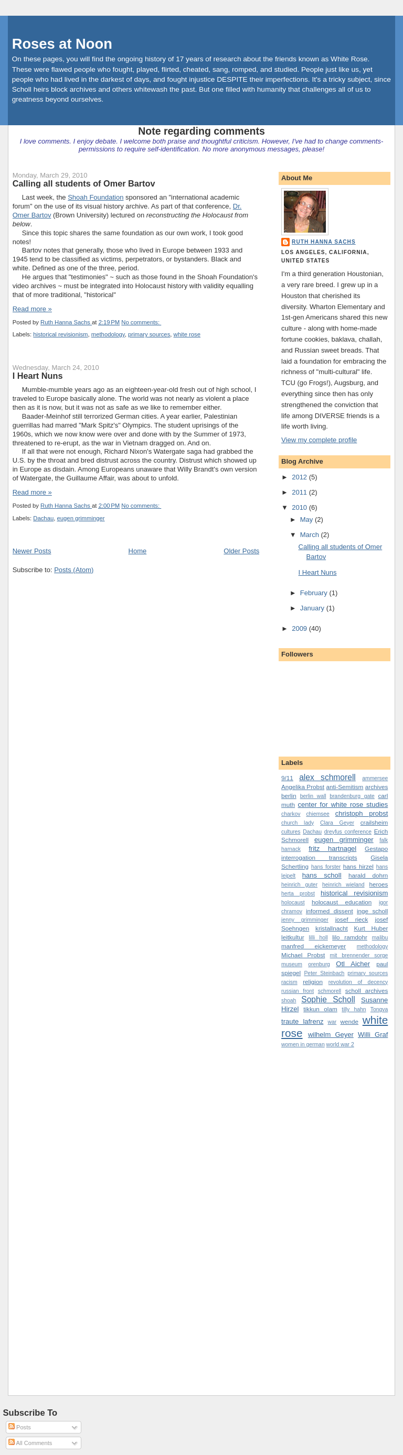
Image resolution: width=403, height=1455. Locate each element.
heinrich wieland (343, 885)
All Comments (30, 1443)
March (310, 535)
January (313, 608)
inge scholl (372, 910)
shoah (288, 1000)
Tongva (379, 1009)
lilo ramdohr (349, 937)
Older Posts (241, 551)
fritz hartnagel (332, 848)
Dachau (43, 518)
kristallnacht (331, 928)
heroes (378, 884)
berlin (288, 795)
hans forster (326, 867)
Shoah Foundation (95, 197)
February (315, 593)
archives (376, 786)
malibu (380, 937)
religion (313, 981)
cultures (290, 832)
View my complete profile (319, 440)
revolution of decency (358, 982)
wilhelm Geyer (331, 1034)
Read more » (32, 309)
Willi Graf (373, 1034)
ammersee (375, 778)
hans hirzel (358, 866)
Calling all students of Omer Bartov (84, 183)
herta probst (298, 893)
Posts (19, 1427)
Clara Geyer (337, 823)
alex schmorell (327, 777)
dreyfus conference (348, 832)
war (331, 1022)
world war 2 (340, 1044)
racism (289, 982)
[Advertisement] (323, 1213)
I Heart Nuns (38, 375)
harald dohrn (368, 875)
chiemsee (317, 814)
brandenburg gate (352, 796)
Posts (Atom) (73, 570)
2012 (300, 477)
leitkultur (292, 937)
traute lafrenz (302, 1021)
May (307, 519)
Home (138, 551)
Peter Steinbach (324, 973)
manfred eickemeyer (313, 946)
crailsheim (374, 822)
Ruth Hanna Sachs (324, 242)
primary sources (149, 334)
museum (291, 964)
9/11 (287, 777)
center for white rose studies (343, 804)
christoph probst (361, 813)
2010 (300, 507)
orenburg (319, 964)
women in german (303, 1044)
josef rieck (351, 919)
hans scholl (322, 875)
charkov (290, 814)
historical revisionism (60, 334)
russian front (297, 991)
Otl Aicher (353, 964)
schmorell (329, 991)
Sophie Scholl (328, 999)
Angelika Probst (302, 786)
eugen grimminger (81, 518)
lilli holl (318, 937)
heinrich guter (299, 885)
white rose (187, 334)
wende (349, 1021)
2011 (300, 492)
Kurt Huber (371, 928)
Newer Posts (32, 551)
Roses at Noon (62, 44)
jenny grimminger (304, 920)
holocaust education (342, 902)
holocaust (292, 902)
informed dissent (329, 910)
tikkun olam (320, 1008)
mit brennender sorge (359, 955)
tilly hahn (354, 1009)
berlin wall (313, 796)
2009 (300, 628)
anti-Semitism (345, 786)
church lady (297, 823)
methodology (108, 334)
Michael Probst (303, 954)
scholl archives (366, 990)
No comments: (141, 322)
